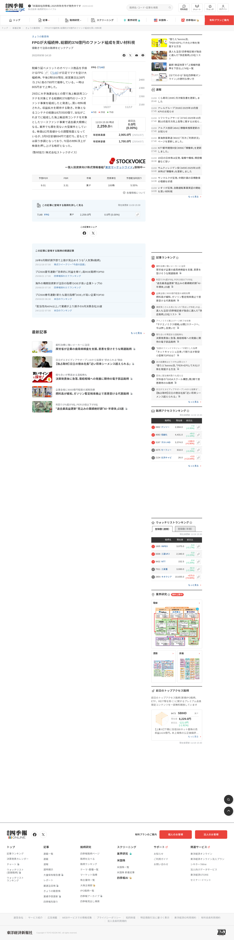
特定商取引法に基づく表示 (155, 917)
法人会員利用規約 (117, 921)
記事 (44, 20)
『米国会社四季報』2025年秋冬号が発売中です (56, 6)
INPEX (164, 546)
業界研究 (131, 20)
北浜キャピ (166, 457)
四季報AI (190, 20)
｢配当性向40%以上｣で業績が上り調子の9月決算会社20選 (68, 306)
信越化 (164, 435)
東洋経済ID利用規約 (185, 917)
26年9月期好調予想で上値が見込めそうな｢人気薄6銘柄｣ (68, 260)
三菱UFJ (165, 554)
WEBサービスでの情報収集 (77, 917)
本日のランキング (63, 299)
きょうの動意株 (32, 28)
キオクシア (166, 577)
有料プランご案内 (219, 20)
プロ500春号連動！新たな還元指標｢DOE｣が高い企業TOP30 (69, 294)
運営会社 (18, 917)
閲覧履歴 (184, 7)
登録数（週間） (162, 529)
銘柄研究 (73, 20)
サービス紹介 (35, 917)
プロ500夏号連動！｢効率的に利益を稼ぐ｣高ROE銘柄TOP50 (69, 271)
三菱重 (164, 569)
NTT (163, 561)
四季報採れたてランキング (67, 276)
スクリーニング (102, 20)
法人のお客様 (212, 834)
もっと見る (136, 333)
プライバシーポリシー (109, 917)
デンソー (165, 427)
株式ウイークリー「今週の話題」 (70, 264)
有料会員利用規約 (211, 917)
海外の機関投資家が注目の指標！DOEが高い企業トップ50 (68, 283)
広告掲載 (52, 917)
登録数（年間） (185, 529)
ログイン (223, 7)
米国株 (161, 20)
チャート (197, 8)
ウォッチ (210, 7)
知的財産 (131, 917)
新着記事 (17, 28)
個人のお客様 (178, 834)
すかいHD (165, 442)
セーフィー (166, 450)
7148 (101, 67)
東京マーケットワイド (119, 167)
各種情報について (136, 192)
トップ (14, 20)
